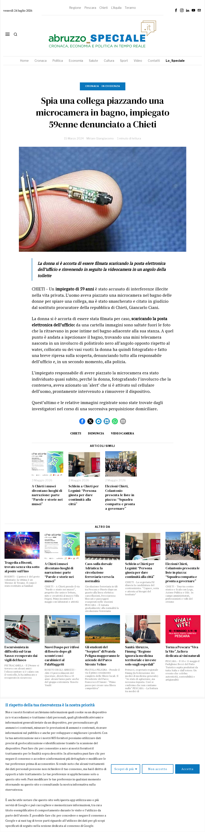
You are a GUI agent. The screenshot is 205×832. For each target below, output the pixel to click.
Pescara (90, 7)
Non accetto (157, 769)
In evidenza (111, 86)
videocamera (122, 433)
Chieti (103, 7)
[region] (102, 765)
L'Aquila (116, 7)
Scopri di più (124, 769)
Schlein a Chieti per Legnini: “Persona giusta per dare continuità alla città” (83, 495)
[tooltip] (176, 10)
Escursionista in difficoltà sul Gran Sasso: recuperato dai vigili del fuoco (21, 653)
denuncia (96, 433)
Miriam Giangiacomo (100, 138)
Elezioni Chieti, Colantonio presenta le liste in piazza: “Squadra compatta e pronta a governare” (120, 497)
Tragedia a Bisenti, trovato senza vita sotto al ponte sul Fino (22, 566)
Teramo (130, 7)
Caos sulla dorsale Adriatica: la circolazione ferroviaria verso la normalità (99, 572)
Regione (75, 7)
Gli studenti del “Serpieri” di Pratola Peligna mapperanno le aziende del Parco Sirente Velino (102, 656)
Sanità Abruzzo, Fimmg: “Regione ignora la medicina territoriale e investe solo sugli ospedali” (140, 656)
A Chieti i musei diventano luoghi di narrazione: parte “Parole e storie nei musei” (47, 495)
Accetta (187, 769)
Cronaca (92, 86)
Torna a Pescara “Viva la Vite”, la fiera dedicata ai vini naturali (183, 651)
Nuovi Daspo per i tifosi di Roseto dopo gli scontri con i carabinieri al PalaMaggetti (62, 656)
